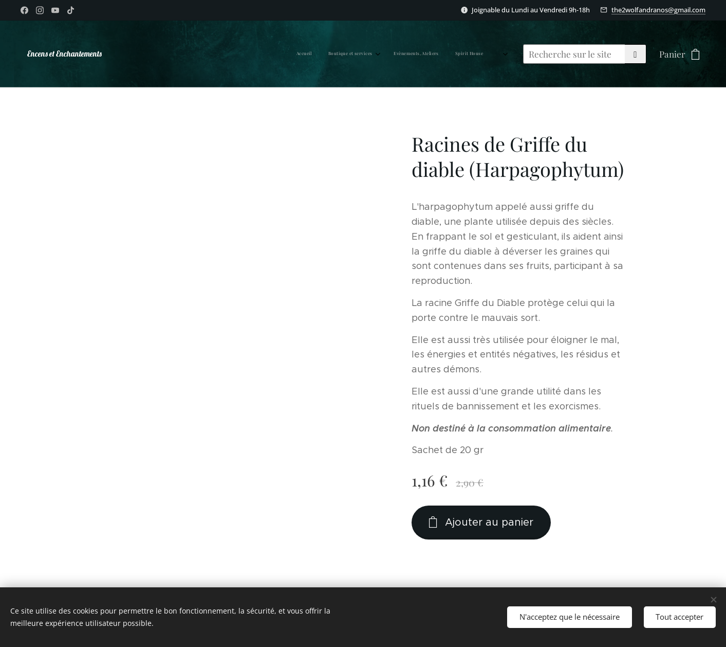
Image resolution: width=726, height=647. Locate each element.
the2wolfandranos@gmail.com (658, 9)
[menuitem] (337, 54)
